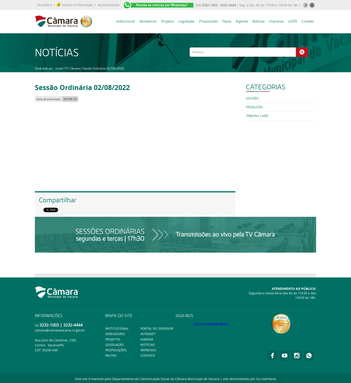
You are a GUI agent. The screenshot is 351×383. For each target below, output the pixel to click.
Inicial (59, 68)
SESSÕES (252, 98)
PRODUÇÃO (254, 107)
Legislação (186, 21)
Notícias (258, 21)
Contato (308, 21)
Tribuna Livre (257, 115)
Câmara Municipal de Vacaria (210, 323)
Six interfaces (266, 379)
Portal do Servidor (156, 328)
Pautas (111, 355)
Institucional (125, 21)
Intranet (148, 334)
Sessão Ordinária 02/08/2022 (103, 68)
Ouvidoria (44, 5)
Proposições (208, 21)
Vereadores (148, 21)
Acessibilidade (108, 5)
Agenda (242, 21)
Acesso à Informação (75, 5)
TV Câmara (72, 68)
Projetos (167, 21)
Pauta (226, 21)
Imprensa (276, 21)
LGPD (292, 21)
